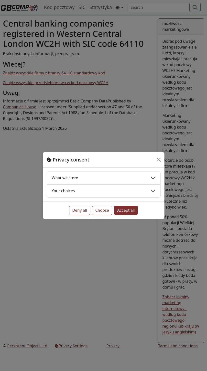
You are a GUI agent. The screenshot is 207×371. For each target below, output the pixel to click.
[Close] (159, 160)
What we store (65, 177)
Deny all (79, 210)
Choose (102, 210)
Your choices (63, 190)
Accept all (126, 210)
